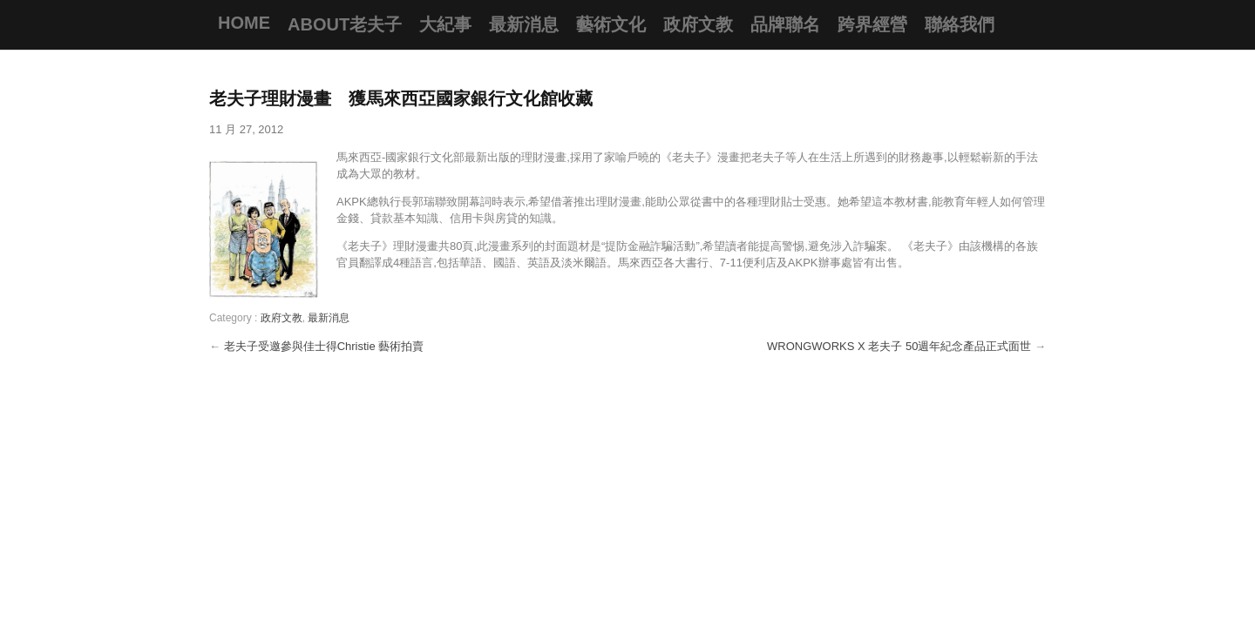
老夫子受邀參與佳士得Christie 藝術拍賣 (324, 346)
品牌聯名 (785, 24)
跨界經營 (872, 24)
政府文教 (698, 24)
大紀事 (445, 24)
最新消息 (524, 24)
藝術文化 (611, 24)
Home (244, 22)
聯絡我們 (959, 24)
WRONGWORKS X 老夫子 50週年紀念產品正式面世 (901, 346)
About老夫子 (345, 24)
